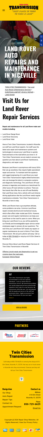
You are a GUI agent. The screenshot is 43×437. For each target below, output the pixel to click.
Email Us (36, 408)
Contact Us (7, 403)
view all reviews (21, 307)
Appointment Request (12, 407)
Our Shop (7, 393)
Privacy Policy (32, 422)
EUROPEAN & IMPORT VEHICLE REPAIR (19, 92)
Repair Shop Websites (27, 420)
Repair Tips (7, 400)
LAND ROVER (10, 95)
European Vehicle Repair (11, 257)
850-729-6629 (14, 236)
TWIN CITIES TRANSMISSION (15, 87)
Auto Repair (8, 396)
